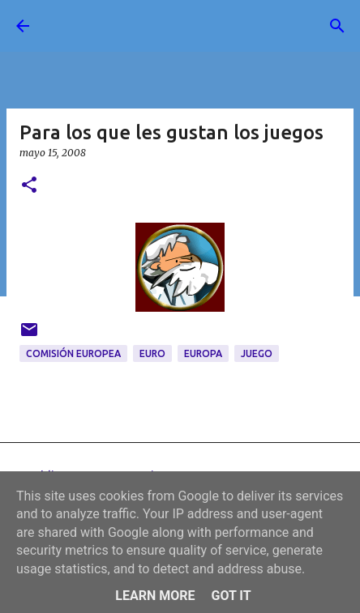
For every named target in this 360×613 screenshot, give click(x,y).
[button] (29, 186)
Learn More (155, 595)
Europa (203, 353)
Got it (231, 595)
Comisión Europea (73, 353)
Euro (152, 353)
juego (256, 353)
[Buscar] (337, 25)
